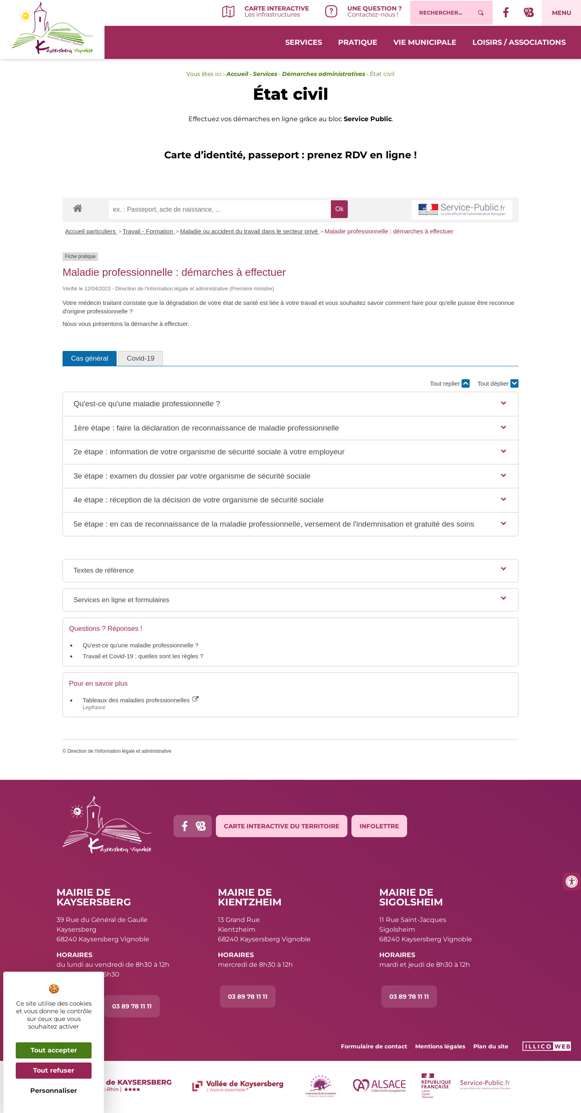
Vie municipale (424, 41)
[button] (290, 404)
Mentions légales (440, 1046)
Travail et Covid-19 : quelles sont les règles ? (143, 656)
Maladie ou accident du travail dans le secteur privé (249, 231)
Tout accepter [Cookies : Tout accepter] (54, 1050)
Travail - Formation (149, 231)
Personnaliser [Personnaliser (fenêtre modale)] (53, 1090)
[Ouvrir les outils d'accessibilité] (572, 881)
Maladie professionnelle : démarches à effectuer (388, 231)
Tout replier (450, 383)
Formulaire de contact (374, 1046)
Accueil (237, 74)
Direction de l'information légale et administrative (119, 751)
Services (303, 41)
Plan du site (490, 1046)
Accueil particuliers (91, 231)
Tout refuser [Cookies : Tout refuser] (53, 1070)
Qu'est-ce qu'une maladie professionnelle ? (141, 645)
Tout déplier (497, 383)
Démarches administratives (323, 74)
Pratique (357, 41)
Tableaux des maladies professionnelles (141, 700)
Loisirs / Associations (519, 41)
